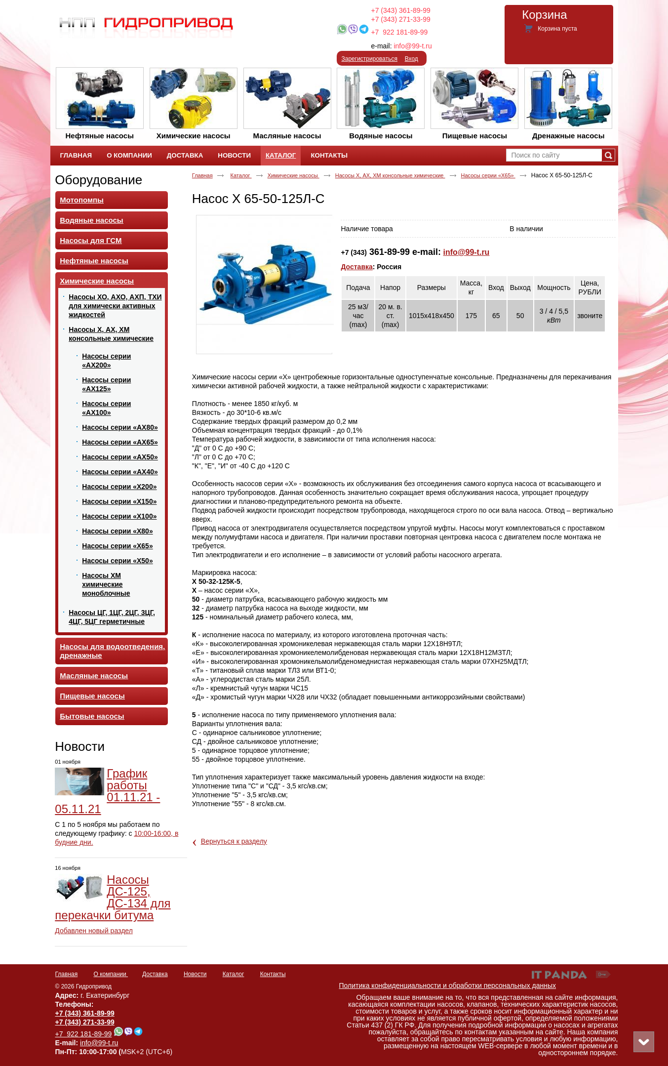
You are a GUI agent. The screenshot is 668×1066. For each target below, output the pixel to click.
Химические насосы (293, 175)
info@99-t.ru (412, 46)
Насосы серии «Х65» (488, 175)
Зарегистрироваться (369, 58)
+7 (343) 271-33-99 (401, 19)
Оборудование (98, 179)
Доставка (356, 267)
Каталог (281, 155)
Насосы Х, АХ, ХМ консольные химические (390, 175)
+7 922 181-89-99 (399, 32)
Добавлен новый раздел (94, 931)
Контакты (273, 974)
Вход (411, 58)
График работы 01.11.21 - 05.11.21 (107, 791)
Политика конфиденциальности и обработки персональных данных (447, 985)
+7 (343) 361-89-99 (401, 10)
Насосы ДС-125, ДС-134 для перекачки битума (112, 897)
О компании (111, 974)
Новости (80, 746)
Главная (202, 175)
